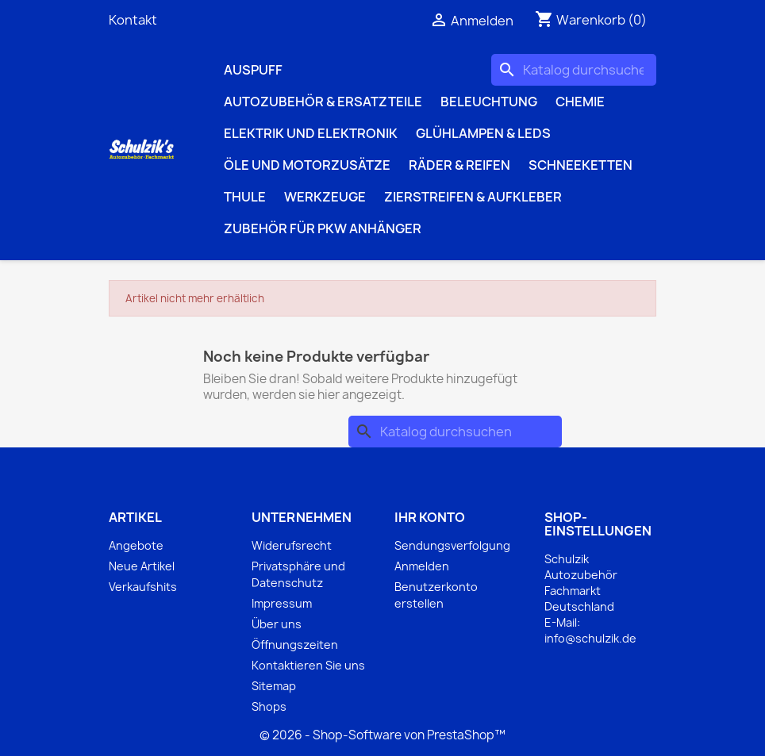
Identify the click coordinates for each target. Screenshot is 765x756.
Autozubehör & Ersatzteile (323, 101)
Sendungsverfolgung (452, 545)
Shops (269, 706)
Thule (245, 196)
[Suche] (573, 70)
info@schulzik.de (590, 638)
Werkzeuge (325, 196)
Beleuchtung (488, 101)
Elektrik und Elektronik (311, 133)
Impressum (282, 603)
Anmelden (421, 566)
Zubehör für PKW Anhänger (322, 228)
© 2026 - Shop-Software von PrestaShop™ (382, 735)
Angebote (136, 545)
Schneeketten (580, 165)
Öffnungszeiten (295, 644)
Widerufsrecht (292, 545)
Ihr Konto (429, 517)
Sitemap (274, 685)
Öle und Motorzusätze (307, 165)
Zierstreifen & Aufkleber (473, 196)
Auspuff (253, 70)
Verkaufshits (143, 586)
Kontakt (133, 20)
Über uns (277, 623)
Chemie (580, 101)
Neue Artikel (142, 566)
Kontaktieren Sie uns (308, 665)
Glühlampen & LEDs (483, 133)
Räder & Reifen (459, 165)
